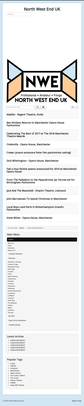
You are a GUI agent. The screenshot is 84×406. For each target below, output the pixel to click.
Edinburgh (11, 288)
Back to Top (76, 401)
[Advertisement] (42, 37)
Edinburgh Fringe (13, 267)
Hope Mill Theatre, (17, 385)
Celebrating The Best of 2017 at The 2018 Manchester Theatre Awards (38, 135)
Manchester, (15, 371)
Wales (10, 308)
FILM (9, 274)
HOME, (13, 383)
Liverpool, (14, 368)
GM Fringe (11, 269)
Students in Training (14, 262)
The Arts (10, 312)
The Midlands (12, 303)
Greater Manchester (14, 291)
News (10, 245)
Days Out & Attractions (17, 320)
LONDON (11, 295)
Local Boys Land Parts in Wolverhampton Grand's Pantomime (35, 208)
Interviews (11, 248)
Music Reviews (13, 276)
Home (11, 239)
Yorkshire (11, 310)
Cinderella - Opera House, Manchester (28, 144)
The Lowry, (14, 378)
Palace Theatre (16, 380)
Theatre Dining (14, 325)
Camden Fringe (13, 264)
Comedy (10, 271)
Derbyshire (11, 286)
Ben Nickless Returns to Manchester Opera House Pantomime (35, 124)
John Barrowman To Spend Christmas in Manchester (37, 198)
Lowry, (12, 363)
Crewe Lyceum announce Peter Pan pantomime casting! (39, 152)
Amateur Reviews (15, 254)
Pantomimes (12, 279)
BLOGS (12, 316)
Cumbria (11, 283)
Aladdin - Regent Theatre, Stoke (25, 114)
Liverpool (11, 298)
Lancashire (11, 293)
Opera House (15, 373)
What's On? (12, 250)
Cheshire (11, 281)
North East (11, 300)
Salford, (13, 366)
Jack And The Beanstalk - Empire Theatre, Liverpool (36, 190)
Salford (10, 305)
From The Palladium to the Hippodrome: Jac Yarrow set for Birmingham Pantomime (41, 181)
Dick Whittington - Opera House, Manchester (33, 160)
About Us (11, 243)
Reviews (12, 258)
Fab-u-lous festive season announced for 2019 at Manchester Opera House (42, 170)
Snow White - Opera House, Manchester (29, 217)
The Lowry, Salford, (17, 376)
